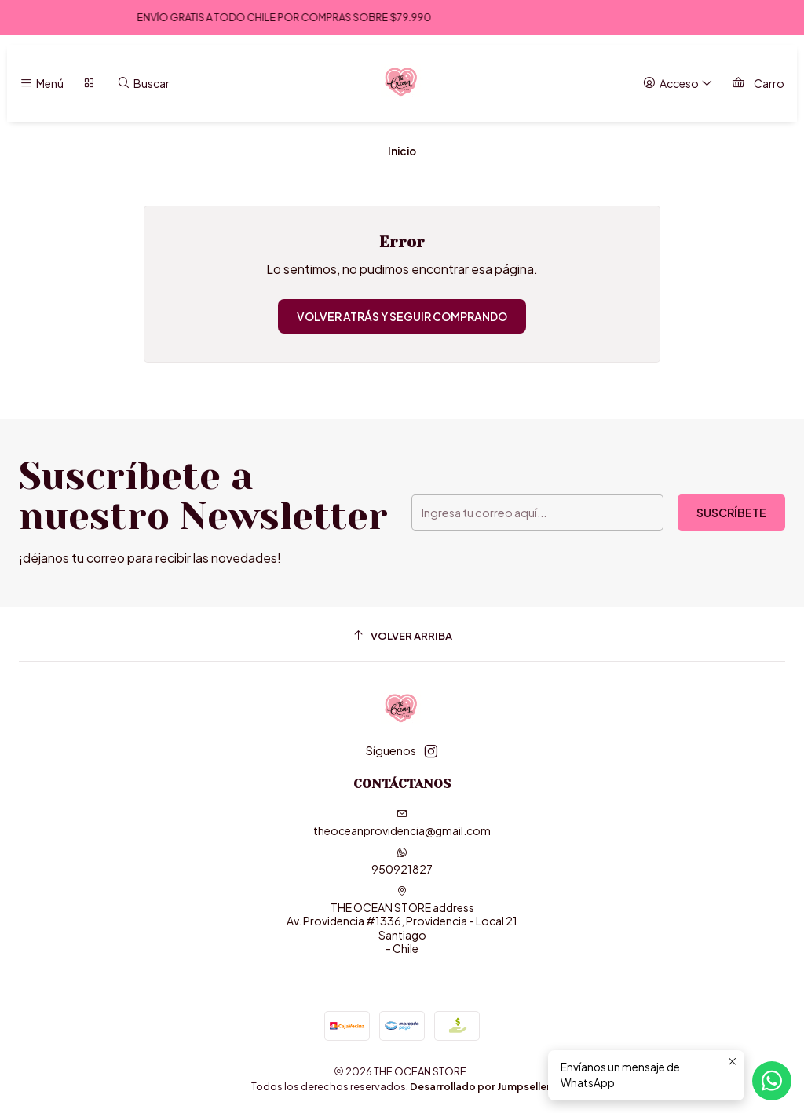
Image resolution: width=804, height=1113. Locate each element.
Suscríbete (731, 512)
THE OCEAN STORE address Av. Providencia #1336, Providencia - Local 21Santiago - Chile (402, 920)
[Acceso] (678, 83)
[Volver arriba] (402, 636)
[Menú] (41, 83)
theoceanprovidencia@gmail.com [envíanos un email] (402, 822)
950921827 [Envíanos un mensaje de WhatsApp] (402, 861)
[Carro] (758, 83)
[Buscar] (143, 83)
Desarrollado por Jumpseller (480, 1086)
